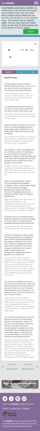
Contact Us (24, 398)
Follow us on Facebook (11, 398)
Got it (31, 31)
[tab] (9, 72)
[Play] (9, 50)
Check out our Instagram (17, 398)
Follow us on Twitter (5, 398)
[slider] (15, 50)
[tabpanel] (20, 217)
